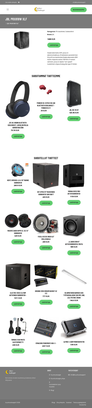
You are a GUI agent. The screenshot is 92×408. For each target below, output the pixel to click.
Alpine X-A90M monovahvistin (74, 342)
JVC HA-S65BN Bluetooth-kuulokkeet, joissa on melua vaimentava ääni (18, 125)
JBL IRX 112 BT (74, 110)
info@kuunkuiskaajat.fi (79, 2)
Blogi (52, 390)
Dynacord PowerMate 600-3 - (46, 343)
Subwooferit (70, 31)
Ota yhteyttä (60, 402)
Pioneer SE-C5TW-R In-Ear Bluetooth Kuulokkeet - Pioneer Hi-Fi (46, 105)
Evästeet (69, 402)
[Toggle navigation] (7, 9)
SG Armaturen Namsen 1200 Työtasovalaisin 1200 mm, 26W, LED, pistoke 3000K (74, 295)
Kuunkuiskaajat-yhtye (58, 378)
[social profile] (18, 2)
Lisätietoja (54, 45)
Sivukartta (82, 405)
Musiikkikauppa (78, 10)
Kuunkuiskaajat (56, 375)
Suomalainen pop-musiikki (55, 385)
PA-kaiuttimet (60, 31)
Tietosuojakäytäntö (79, 402)
